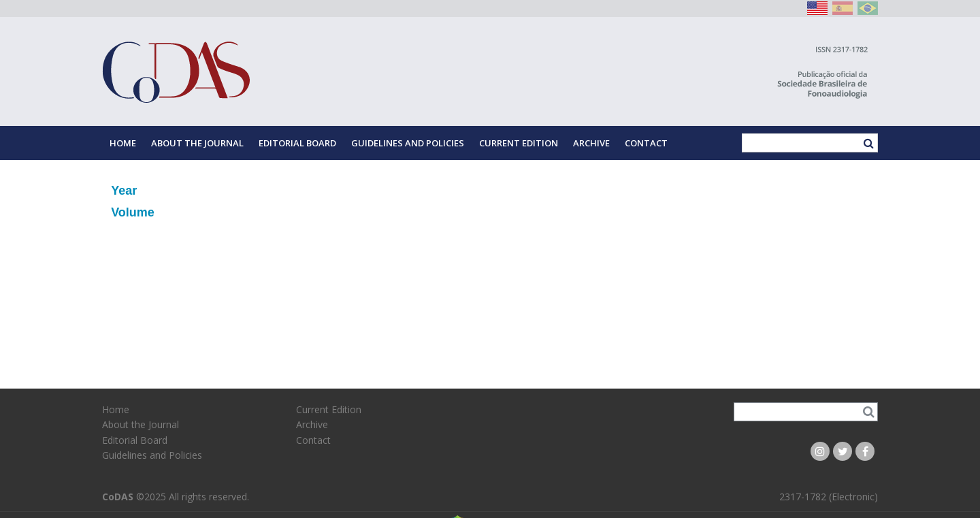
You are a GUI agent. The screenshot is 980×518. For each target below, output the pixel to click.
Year (124, 190)
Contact (646, 143)
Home (123, 143)
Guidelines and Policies (407, 143)
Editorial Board (297, 143)
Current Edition (518, 143)
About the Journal (197, 143)
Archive (591, 143)
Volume (132, 212)
